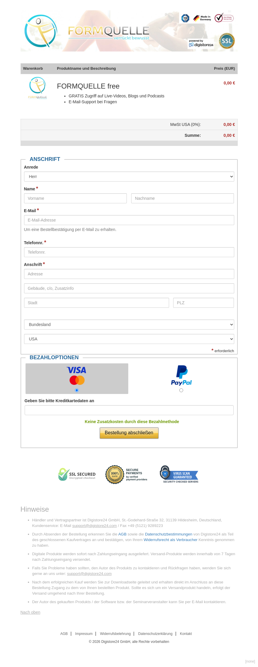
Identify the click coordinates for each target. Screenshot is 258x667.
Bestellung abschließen (129, 432)
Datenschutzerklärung (155, 634)
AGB (122, 534)
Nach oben (31, 612)
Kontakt (186, 634)
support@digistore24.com (94, 525)
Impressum (83, 634)
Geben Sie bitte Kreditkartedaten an (59, 400)
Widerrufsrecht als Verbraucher (170, 540)
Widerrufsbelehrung (115, 634)
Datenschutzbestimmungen (168, 534)
